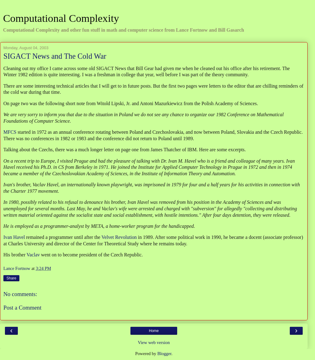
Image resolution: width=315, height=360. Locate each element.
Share (11, 278)
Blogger (164, 353)
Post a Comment (22, 307)
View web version (154, 342)
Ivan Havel (14, 237)
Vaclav (33, 254)
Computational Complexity (61, 18)
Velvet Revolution (119, 237)
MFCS (9, 132)
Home (154, 331)
